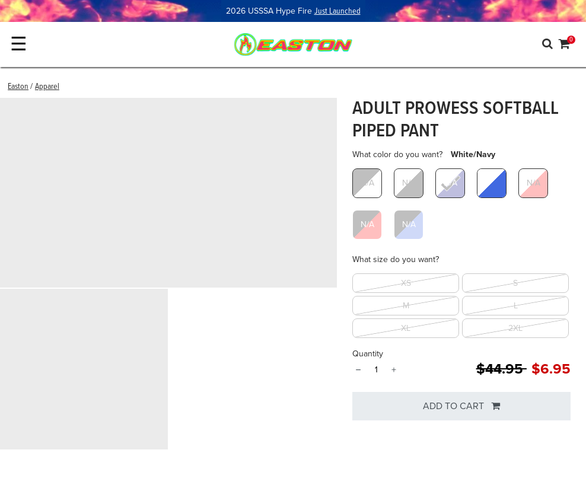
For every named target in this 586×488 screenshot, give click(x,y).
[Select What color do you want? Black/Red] (367, 225)
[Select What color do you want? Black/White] (367, 183)
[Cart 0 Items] (565, 45)
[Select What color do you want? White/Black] (408, 183)
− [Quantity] (358, 370)
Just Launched (337, 11)
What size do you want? (395, 259)
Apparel (47, 86)
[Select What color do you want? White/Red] (533, 183)
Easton (18, 86)
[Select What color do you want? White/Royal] (492, 183)
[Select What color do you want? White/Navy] (450, 183)
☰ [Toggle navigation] (18, 44)
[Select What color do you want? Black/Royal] (408, 225)
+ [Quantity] (393, 370)
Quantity (367, 354)
